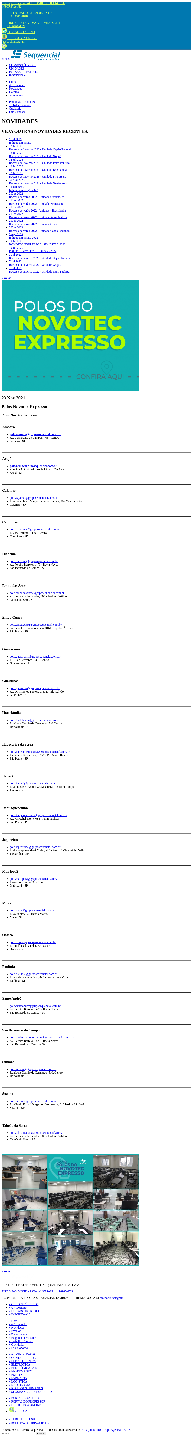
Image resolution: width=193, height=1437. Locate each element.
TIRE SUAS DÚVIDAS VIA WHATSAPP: (37, 1291)
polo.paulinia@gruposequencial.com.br (33, 974)
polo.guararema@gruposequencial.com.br (35, 656)
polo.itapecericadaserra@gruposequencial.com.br (39, 751)
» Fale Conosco (18, 1348)
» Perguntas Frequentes (23, 1337)
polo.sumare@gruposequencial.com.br (33, 1069)
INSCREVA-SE (11, 6)
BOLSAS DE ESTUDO (23, 72)
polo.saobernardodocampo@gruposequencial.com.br (42, 1037)
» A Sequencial (18, 1324)
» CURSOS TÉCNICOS (23, 1304)
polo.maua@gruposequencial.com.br (32, 910)
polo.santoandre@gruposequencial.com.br (35, 1005)
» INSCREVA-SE (20, 1314)
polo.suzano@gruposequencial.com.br (33, 1101)
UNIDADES (17, 68)
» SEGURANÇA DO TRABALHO (30, 1391)
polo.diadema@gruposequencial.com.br (34, 561)
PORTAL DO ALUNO (18, 32)
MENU (6, 58)
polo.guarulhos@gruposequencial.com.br (35, 688)
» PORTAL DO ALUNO (24, 1398)
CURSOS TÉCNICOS (22, 65)
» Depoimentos (18, 1334)
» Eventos (15, 1331)
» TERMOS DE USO (22, 1419)
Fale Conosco (17, 111)
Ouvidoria (15, 108)
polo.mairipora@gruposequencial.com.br (34, 878)
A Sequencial (17, 85)
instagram (19, 41)
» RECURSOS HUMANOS (26, 1388)
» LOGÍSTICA (18, 1381)
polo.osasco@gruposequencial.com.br (33, 942)
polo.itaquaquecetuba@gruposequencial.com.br (38, 815)
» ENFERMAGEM (20, 1371)
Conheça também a (33, 3)
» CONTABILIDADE (22, 1357)
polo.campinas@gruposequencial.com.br (34, 529)
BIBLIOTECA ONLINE (19, 38)
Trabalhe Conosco (20, 105)
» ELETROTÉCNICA (22, 1361)
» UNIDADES (18, 1307)
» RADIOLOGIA (19, 1384)
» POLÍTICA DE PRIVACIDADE (30, 1423)
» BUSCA (18, 1410)
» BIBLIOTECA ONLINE (25, 1404)
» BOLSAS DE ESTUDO (24, 1311)
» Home (14, 1320)
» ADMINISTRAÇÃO (22, 1354)
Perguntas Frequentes (22, 101)
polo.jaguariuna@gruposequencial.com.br (35, 846)
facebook (7, 41)
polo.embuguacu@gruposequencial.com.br (36, 624)
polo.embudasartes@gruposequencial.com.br (37, 593)
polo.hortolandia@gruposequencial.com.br (35, 720)
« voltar (6, 278)
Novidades (15, 88)
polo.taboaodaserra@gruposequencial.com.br (37, 1132)
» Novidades (16, 1327)
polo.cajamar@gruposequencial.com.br (33, 497)
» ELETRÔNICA (19, 1364)
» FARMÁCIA (18, 1378)
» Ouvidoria (16, 1344)
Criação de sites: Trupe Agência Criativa (106, 1429)
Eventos (14, 92)
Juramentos (16, 95)
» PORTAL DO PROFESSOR (27, 1401)
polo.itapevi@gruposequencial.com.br (33, 783)
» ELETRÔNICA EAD (23, 1368)
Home (12, 81)
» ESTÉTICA (17, 1374)
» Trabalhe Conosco (21, 1341)
